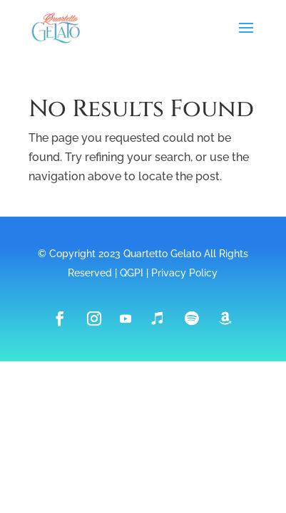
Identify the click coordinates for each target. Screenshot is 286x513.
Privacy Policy (184, 273)
